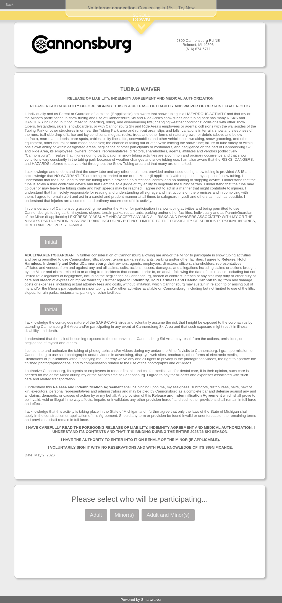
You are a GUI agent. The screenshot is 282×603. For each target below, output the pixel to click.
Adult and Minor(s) (168, 515)
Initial (51, 242)
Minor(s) (124, 515)
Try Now (186, 8)
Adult (96, 515)
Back (10, 5)
